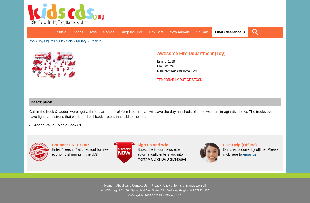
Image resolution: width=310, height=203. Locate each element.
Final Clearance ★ (230, 32)
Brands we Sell (195, 185)
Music (61, 32)
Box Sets (156, 32)
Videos (77, 32)
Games (108, 32)
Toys (93, 32)
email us (249, 154)
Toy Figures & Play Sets (55, 41)
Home (108, 185)
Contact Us (139, 185)
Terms (177, 185)
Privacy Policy (160, 185)
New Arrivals (180, 32)
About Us (122, 185)
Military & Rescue (88, 41)
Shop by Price (132, 32)
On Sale (202, 32)
